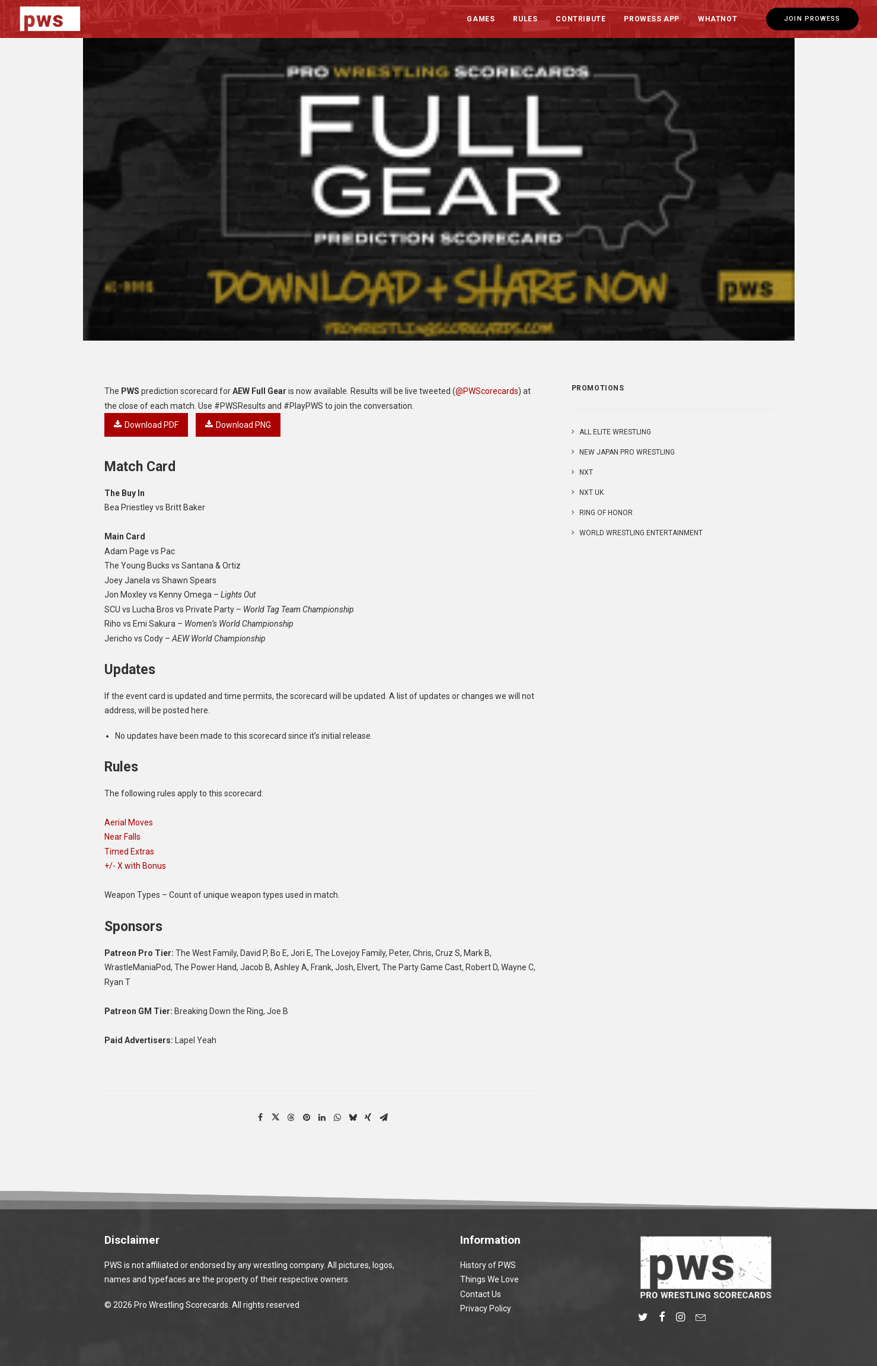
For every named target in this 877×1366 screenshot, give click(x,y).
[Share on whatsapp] (337, 1117)
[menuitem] (480, 18)
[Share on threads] (291, 1117)
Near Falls (122, 836)
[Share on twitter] (276, 1117)
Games (481, 19)
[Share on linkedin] (322, 1117)
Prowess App (652, 19)
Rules (525, 19)
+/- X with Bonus (135, 866)
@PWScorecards (486, 391)
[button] (643, 1318)
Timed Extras (129, 851)
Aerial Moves (128, 822)
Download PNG (238, 425)
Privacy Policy (485, 1308)
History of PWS (488, 1265)
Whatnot (717, 19)
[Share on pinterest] (306, 1117)
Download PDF (146, 425)
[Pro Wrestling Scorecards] (50, 18)
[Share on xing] (368, 1117)
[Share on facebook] (260, 1117)
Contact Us (480, 1294)
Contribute (580, 19)
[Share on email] (384, 1117)
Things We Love (489, 1279)
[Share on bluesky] (353, 1117)
